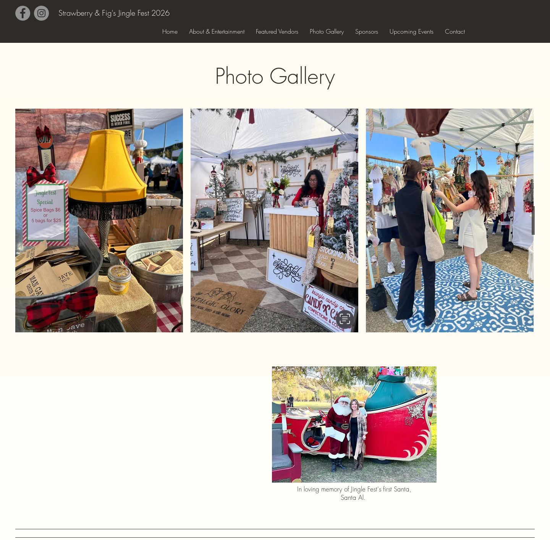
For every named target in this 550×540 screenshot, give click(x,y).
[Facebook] (22, 13)
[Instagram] (41, 13)
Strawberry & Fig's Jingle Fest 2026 (114, 13)
